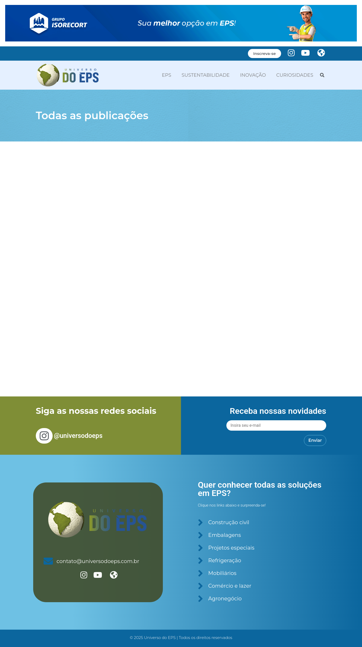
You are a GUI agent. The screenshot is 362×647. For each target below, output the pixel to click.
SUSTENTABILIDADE (205, 75)
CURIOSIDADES (294, 75)
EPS (166, 75)
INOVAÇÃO (253, 75)
